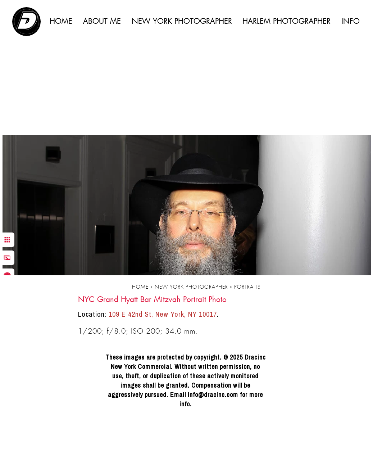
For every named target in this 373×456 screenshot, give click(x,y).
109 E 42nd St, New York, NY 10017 (163, 314)
